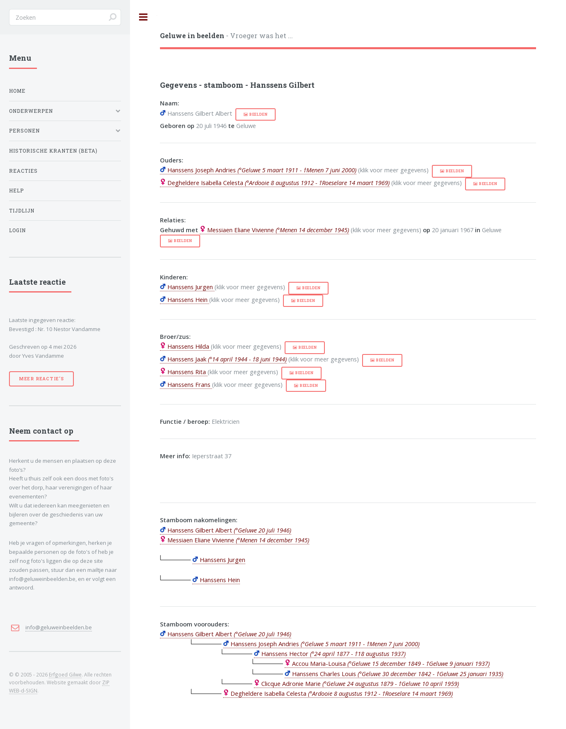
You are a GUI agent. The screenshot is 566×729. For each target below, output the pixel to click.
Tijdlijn (21, 211)
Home (17, 91)
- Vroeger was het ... (226, 35)
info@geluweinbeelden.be (58, 627)
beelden (258, 114)
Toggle (143, 17)
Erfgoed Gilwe (65, 674)
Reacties (23, 171)
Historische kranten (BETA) (53, 151)
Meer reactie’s (41, 379)
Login (17, 230)
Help (16, 190)
